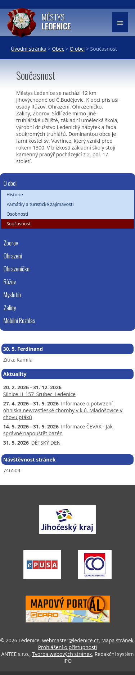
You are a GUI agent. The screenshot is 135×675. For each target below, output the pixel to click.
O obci (77, 48)
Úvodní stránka (28, 48)
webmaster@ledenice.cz (70, 640)
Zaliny (10, 307)
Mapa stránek (118, 640)
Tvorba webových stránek (62, 654)
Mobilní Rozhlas (19, 320)
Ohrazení (13, 255)
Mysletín (12, 294)
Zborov (11, 242)
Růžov (10, 281)
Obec (58, 48)
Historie (14, 195)
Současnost (18, 224)
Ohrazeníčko (17, 268)
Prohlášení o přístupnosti (67, 647)
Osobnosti (17, 214)
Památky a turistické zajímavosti (40, 204)
